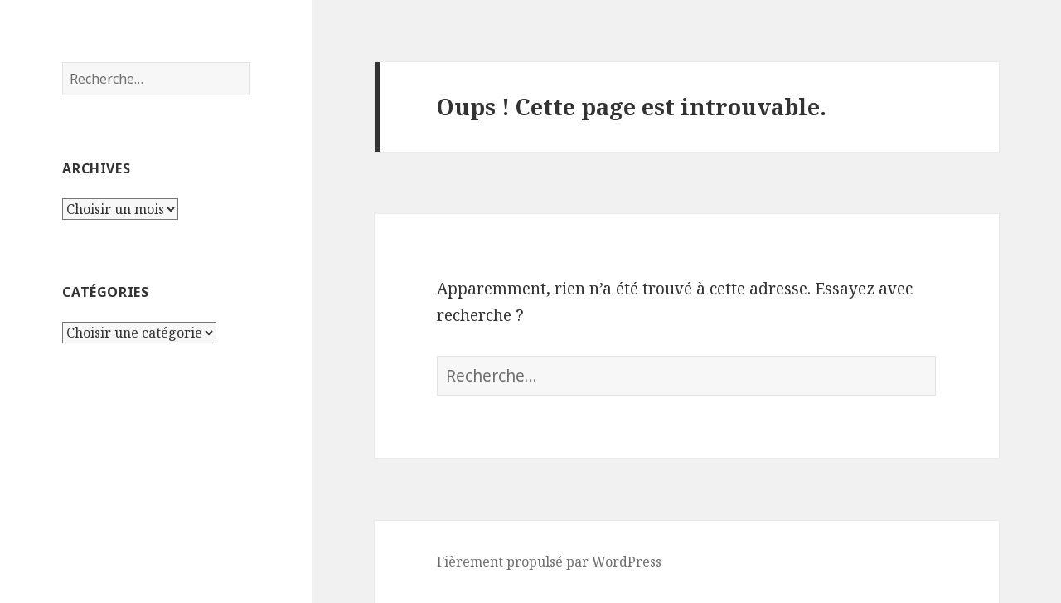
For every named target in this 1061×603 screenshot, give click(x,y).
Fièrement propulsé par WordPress (549, 561)
